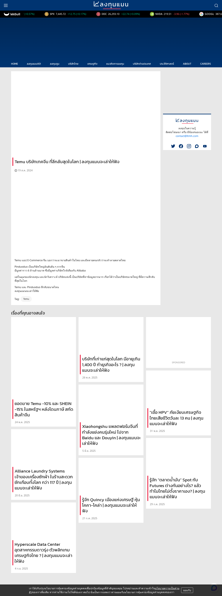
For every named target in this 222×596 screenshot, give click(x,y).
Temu (26, 298)
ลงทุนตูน (54, 64)
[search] (216, 5)
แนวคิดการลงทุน (115, 64)
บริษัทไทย (73, 64)
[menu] (6, 5)
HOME (14, 64)
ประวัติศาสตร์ (167, 64)
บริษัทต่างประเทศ (142, 64)
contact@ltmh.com (187, 136)
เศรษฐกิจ (92, 64)
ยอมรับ (187, 590)
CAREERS (205, 64)
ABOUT (187, 64)
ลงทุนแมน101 (34, 64)
